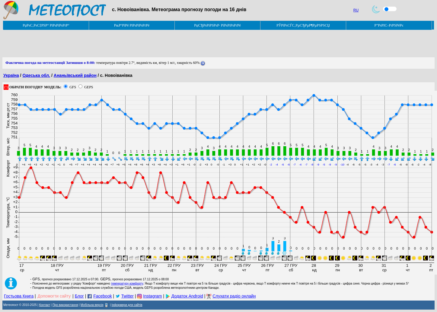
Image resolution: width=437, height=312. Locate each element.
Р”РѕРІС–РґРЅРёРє (388, 25)
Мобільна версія (92, 305)
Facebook (102, 296)
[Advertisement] (112, 43)
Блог (79, 296)
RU (356, 10)
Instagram (152, 296)
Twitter (127, 296)
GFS (72, 87)
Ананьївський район (75, 75)
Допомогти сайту (54, 296)
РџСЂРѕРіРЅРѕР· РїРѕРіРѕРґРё (217, 25)
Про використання (65, 305)
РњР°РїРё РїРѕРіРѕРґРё (131, 25)
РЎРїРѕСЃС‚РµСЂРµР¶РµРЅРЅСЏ (303, 25)
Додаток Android (187, 296)
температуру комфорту (127, 283)
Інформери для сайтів (127, 305)
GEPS (88, 87)
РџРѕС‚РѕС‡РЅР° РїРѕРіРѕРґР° (46, 25)
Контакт (44, 305)
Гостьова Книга (18, 296)
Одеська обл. (36, 75)
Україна (11, 75)
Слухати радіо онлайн (234, 296)
